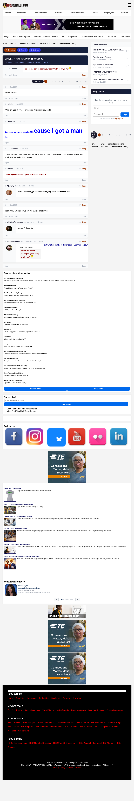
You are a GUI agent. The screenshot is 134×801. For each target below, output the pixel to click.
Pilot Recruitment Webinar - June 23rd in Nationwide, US (20, 302)
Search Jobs (35, 389)
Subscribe (66, 404)
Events (55, 36)
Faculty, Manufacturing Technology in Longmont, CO (18, 295)
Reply (84, 75)
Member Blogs (114, 722)
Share (15, 75)
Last (85, 81)
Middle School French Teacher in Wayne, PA (16, 375)
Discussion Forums (65, 722)
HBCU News (13, 726)
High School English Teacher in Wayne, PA (16, 383)
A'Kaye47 (10, 186)
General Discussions (27, 43)
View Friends (48, 710)
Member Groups (78, 710)
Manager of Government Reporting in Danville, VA (18, 346)
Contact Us (125, 36)
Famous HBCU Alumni (92, 36)
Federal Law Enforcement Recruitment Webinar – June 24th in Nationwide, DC (26, 353)
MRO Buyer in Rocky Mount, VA (12, 310)
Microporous (7, 322)
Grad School (23, 731)
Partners (66, 698)
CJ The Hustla (12, 149)
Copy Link (8, 75)
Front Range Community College (13, 293)
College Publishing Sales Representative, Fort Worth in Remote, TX (22, 361)
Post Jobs (98, 389)
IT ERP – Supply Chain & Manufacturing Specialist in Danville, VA (22, 332)
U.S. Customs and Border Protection (14, 300)
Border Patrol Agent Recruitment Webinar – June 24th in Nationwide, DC (24, 368)
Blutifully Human (13, 241)
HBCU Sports (27, 726)
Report (17, 98)
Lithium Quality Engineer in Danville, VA (15, 339)
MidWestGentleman (15, 222)
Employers (109, 13)
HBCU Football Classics (40, 743)
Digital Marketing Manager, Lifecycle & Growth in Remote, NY (21, 317)
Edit (6, 98)
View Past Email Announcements (22, 409)
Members (21, 13)
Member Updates (96, 710)
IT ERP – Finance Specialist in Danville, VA (16, 324)
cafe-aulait (11, 121)
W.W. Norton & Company (11, 315)
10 (77, 81)
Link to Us (55, 698)
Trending (10, 50)
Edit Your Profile (15, 710)
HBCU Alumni (83, 722)
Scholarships (41, 13)
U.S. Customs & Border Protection (13, 278)
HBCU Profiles (77, 13)
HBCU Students (98, 722)
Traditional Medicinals (10, 307)
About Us (20, 698)
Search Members (32, 710)
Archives (52, 43)
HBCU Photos (42, 726)
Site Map (77, 698)
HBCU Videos (56, 726)
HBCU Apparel (85, 726)
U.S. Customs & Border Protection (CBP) (15, 351)
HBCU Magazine (69, 36)
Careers (59, 13)
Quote (84, 98)
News (95, 13)
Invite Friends (63, 710)
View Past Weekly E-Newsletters (21, 411)
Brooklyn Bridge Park (10, 285)
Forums (124, 13)
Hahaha (14, 69)
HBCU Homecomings (17, 743)
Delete (11, 98)
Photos (37, 36)
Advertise (112, 36)
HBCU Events (71, 726)
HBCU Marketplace (21, 36)
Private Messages (114, 710)
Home (8, 13)
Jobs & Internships (45, 722)
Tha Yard (42, 43)
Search (22, 50)
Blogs (6, 36)
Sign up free (119, 118)
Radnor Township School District (13, 373)
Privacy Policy (59, 767)
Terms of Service (73, 767)
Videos (46, 36)
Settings (34, 50)
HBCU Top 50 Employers (64, 743)
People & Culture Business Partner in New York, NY (18, 288)
